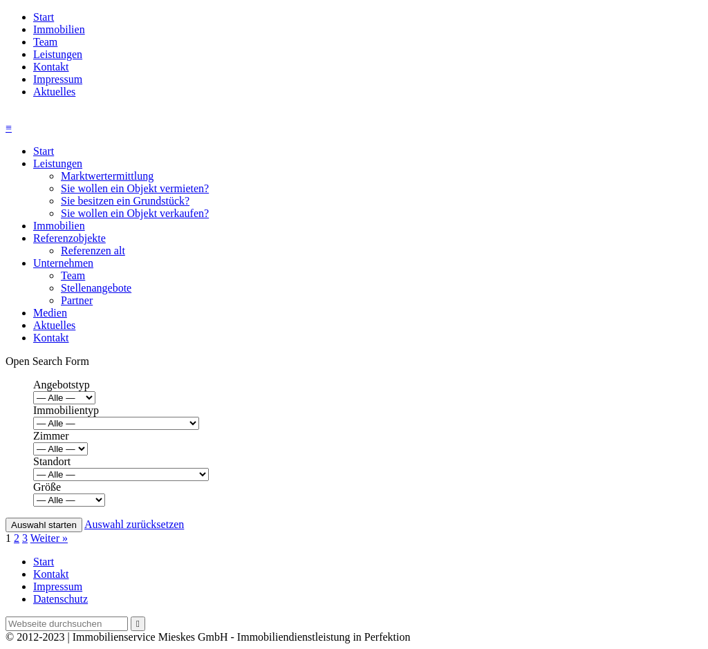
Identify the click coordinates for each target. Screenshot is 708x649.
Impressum (57, 79)
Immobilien (59, 29)
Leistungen (57, 54)
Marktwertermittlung (107, 176)
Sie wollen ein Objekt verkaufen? (135, 213)
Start (43, 17)
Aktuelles (54, 91)
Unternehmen (63, 263)
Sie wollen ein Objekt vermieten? (135, 188)
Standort (52, 461)
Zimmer (51, 436)
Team (45, 42)
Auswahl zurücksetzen (134, 524)
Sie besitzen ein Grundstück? (125, 201)
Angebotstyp (61, 385)
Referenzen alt (93, 250)
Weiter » (49, 538)
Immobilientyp (66, 410)
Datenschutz (60, 599)
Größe (47, 487)
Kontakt (51, 67)
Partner (77, 300)
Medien (50, 313)
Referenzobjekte (69, 238)
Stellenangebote (96, 288)
